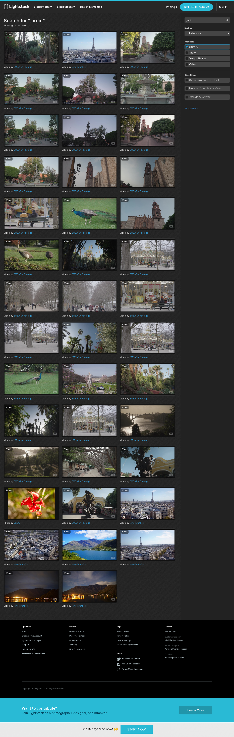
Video (192, 64)
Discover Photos (76, 631)
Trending (73, 644)
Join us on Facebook (131, 663)
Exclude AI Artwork (200, 97)
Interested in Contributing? (34, 653)
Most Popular (75, 640)
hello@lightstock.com (174, 657)
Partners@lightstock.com (176, 648)
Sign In (223, 7)
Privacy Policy (123, 635)
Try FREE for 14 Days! (196, 7)
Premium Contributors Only (205, 88)
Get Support (170, 631)
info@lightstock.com (174, 640)
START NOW (136, 729)
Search (227, 20)
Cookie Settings (124, 640)
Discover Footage (77, 635)
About (24, 631)
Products (189, 41)
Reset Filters (191, 108)
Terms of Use (123, 631)
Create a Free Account (32, 635)
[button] (43, 7)
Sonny (17, 523)
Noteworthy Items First (204, 80)
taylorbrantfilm (79, 67)
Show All (194, 47)
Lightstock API (28, 649)
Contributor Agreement (127, 644)
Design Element (198, 58)
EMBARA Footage (23, 67)
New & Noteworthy (78, 649)
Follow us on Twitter (131, 658)
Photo (192, 53)
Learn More (195, 710)
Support (25, 644)
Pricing (171, 7)
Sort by (188, 28)
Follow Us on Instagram (132, 668)
